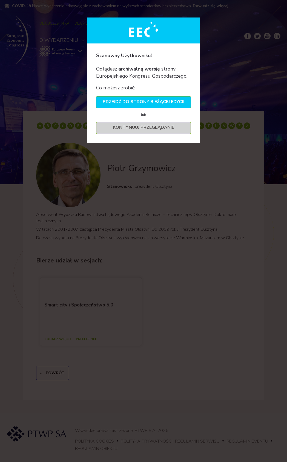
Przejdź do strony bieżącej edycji (143, 102)
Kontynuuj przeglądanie (143, 127)
